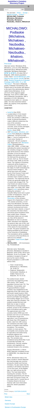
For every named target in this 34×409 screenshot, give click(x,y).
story (15, 189)
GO (23, 9)
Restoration (11, 198)
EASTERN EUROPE (21, 391)
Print (6, 63)
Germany (8, 400)
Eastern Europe (10, 404)
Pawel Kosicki (20, 239)
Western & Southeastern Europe (15, 407)
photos (10, 130)
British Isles (8, 397)
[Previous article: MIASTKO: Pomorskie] (5, 394)
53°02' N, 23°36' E (10, 73)
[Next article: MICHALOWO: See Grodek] (28, 394)
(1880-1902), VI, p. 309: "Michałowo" (17, 82)
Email (9, 63)
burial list (11, 112)
